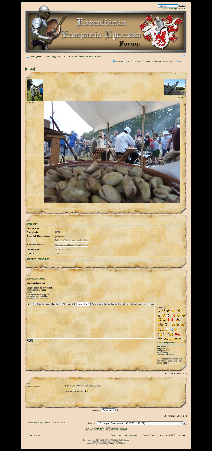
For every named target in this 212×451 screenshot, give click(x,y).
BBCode (160, 347)
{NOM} (30, 69)
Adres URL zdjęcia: (35, 244)
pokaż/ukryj (44, 259)
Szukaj (147, 61)
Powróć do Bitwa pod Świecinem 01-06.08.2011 (47, 423)
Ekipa (113, 435)
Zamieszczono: (33, 249)
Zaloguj (182, 61)
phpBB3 (119, 442)
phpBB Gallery (99, 428)
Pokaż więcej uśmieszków (167, 342)
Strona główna (36, 57)
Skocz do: (91, 423)
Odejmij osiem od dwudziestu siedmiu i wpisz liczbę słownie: (40, 290)
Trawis (58, 228)
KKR (123, 444)
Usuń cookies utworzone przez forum (132, 435)
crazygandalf (113, 444)
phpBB (95, 440)
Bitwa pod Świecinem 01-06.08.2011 (85, 57)
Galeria (47, 57)
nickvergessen (121, 428)
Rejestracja (170, 61)
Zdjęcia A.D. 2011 (59, 57)
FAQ (128, 61)
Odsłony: (31, 253)
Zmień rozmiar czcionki (183, 55)
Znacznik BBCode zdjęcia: (38, 236)
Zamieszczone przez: (36, 228)
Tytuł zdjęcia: (32, 232)
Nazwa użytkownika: (36, 283)
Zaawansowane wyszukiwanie (172, 8)
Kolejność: (105, 410)
